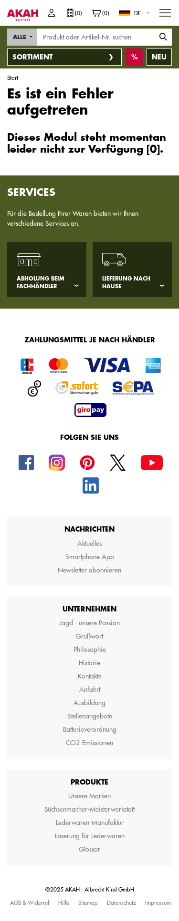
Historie (89, 663)
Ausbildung (89, 702)
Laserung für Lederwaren (90, 836)
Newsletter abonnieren (89, 570)
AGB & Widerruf (29, 902)
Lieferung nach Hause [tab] (126, 283)
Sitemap (88, 902)
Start (12, 77)
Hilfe (63, 902)
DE (137, 13)
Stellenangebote (89, 716)
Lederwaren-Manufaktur (90, 822)
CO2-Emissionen (89, 742)
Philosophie (90, 649)
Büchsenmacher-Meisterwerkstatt (89, 809)
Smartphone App (89, 557)
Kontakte (90, 676)
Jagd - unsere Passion (89, 623)
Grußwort (89, 636)
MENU (165, 10)
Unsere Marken (89, 796)
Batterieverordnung (89, 729)
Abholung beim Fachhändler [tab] (40, 283)
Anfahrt (89, 689)
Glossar (89, 849)
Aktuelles (89, 543)
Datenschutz (121, 902)
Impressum (158, 902)
